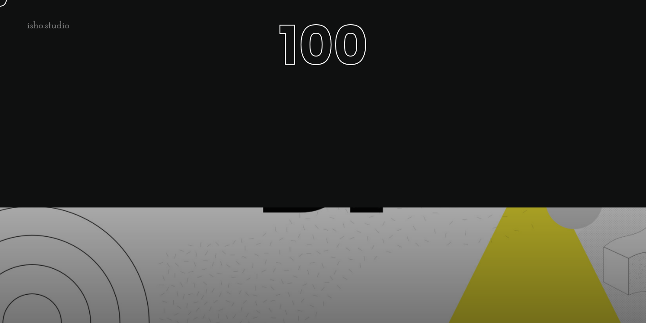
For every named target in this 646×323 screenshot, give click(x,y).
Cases (563, 24)
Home (482, 24)
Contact (606, 24)
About (522, 24)
